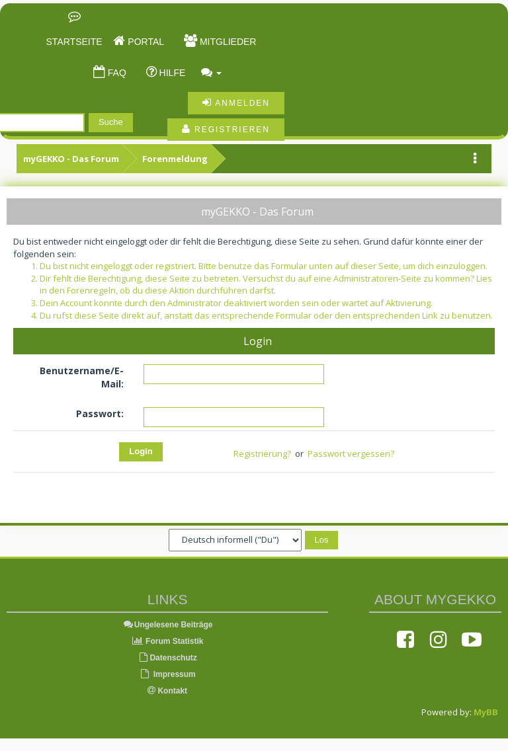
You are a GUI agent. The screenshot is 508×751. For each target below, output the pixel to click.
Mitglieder (226, 41)
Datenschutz (167, 657)
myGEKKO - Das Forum (71, 159)
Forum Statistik (168, 641)
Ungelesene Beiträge (167, 624)
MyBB (486, 712)
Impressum (167, 674)
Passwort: (100, 413)
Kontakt (167, 690)
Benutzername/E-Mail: (82, 377)
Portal (144, 41)
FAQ (115, 72)
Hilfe (171, 72)
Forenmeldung (175, 159)
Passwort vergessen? (351, 453)
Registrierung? (262, 453)
